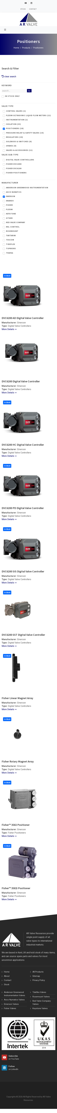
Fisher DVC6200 (13, 168)
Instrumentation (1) (17, 120)
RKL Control (13, 227)
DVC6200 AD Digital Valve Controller (23, 318)
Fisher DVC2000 (13, 164)
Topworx (11, 248)
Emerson (10, 196)
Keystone (11, 214)
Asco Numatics (13, 192)
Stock (23, 9)
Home (16, 48)
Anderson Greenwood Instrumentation (27, 187)
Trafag (9, 253)
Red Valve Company (15, 222)
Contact (33, 9)
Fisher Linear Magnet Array (17, 698)
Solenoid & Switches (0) (19, 141)
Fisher (9, 205)
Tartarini (11, 235)
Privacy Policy (38, 980)
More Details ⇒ (9, 329)
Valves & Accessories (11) (19, 150)
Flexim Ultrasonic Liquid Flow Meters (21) (28, 115)
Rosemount (12, 231)
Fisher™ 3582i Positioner (16, 888)
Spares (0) (11, 146)
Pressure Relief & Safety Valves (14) (25, 133)
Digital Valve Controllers (20, 160)
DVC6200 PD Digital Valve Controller (23, 508)
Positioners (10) (15, 128)
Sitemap (36, 976)
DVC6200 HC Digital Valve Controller (23, 444)
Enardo (10, 201)
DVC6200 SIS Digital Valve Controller (23, 571)
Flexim (9, 209)
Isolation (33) (13, 124)
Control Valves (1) (16, 111)
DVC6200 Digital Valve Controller (21, 381)
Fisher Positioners (16, 173)
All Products (38, 972)
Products (26, 48)
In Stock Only (12, 96)
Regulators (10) (14, 137)
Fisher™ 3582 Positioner (16, 824)
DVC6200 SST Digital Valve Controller (23, 634)
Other (9, 218)
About (7, 976)
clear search (9, 76)
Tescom (10, 240)
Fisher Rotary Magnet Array (18, 761)
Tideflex (10, 244)
